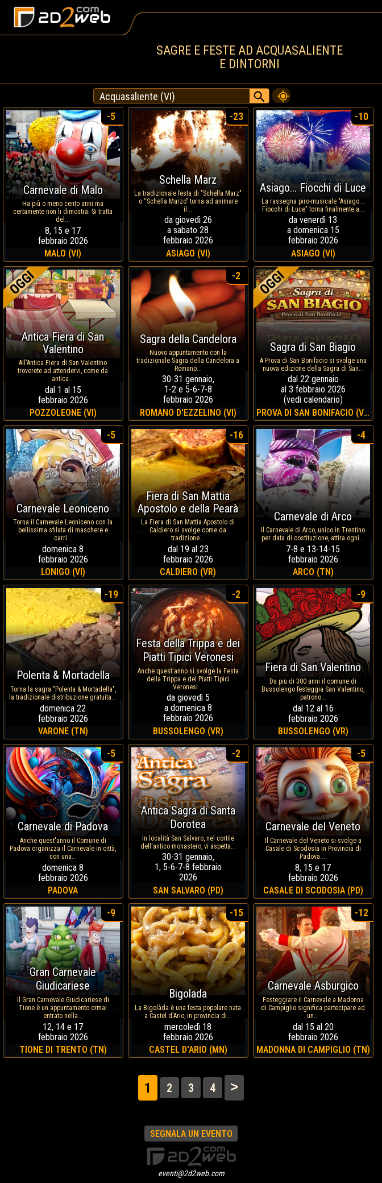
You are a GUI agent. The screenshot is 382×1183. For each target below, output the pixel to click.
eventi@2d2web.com (191, 1173)
